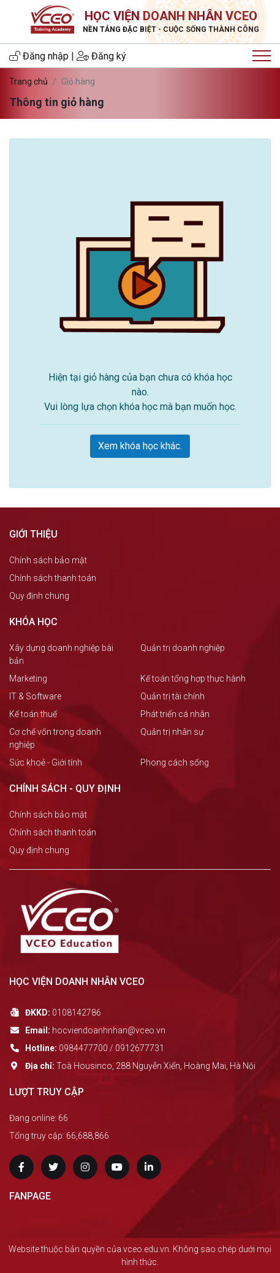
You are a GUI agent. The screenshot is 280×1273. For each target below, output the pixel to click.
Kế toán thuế (33, 714)
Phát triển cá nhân (175, 714)
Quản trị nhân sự (171, 732)
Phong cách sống (174, 762)
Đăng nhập (39, 56)
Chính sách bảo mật (48, 560)
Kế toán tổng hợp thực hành (193, 678)
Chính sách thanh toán (52, 578)
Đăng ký (101, 56)
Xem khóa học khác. (140, 446)
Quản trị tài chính (172, 696)
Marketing (28, 678)
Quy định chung (39, 596)
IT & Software (35, 696)
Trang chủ (28, 81)
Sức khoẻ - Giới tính (45, 762)
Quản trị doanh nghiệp (182, 648)
